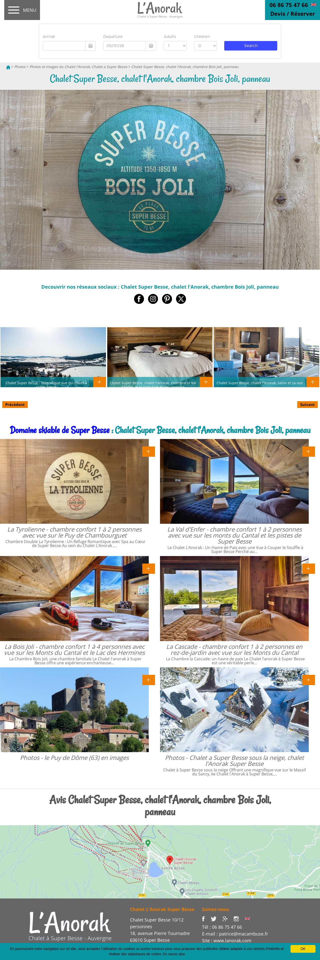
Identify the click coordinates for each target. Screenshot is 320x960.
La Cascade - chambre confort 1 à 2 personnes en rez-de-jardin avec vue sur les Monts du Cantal (234, 649)
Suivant (307, 404)
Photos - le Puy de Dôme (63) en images (74, 757)
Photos (20, 66)
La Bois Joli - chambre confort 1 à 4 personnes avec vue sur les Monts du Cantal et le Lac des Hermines (74, 649)
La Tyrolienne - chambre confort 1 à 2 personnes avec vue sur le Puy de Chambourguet (74, 532)
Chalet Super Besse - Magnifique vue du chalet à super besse (46, 384)
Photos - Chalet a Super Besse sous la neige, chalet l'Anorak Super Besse (234, 760)
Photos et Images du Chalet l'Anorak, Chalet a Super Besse (78, 66)
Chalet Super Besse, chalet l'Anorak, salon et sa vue (259, 382)
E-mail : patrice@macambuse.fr (235, 934)
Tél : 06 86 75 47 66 (222, 927)
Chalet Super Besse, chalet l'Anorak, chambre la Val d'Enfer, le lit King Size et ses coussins (153, 384)
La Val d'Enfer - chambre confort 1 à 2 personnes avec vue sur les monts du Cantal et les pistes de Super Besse (234, 535)
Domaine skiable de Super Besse (60, 430)
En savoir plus (174, 954)
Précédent (15, 404)
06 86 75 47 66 (289, 5)
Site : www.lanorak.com (227, 940)
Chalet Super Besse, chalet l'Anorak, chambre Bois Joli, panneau (184, 66)
